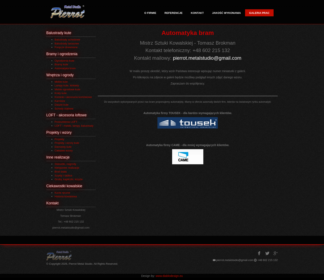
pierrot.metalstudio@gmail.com (207, 58)
